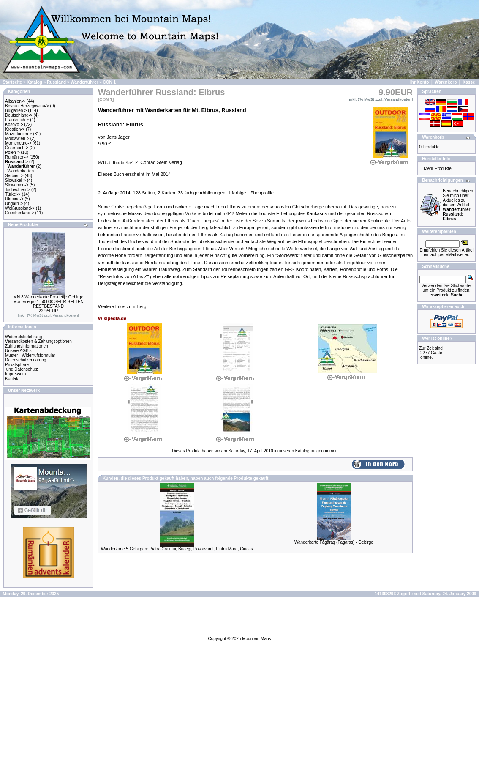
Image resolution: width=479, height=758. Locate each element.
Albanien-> (15, 101)
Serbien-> (14, 175)
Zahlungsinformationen (26, 346)
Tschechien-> (17, 189)
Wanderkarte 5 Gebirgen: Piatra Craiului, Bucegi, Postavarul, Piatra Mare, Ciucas (177, 549)
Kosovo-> (14, 124)
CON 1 (109, 82)
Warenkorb (446, 82)
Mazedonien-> (18, 133)
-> (16, 161)
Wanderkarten (21, 171)
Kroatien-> (14, 129)
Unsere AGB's (18, 350)
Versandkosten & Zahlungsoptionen (38, 341)
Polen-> (12, 152)
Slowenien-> (16, 185)
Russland (56, 82)
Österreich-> (16, 147)
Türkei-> (13, 194)
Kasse (469, 82)
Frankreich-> (17, 120)
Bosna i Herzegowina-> (27, 106)
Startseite (12, 82)
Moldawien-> (17, 138)
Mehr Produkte (438, 168)
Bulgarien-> (16, 110)
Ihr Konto (419, 82)
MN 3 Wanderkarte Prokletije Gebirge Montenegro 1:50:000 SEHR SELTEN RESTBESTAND (48, 302)
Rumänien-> (16, 157)
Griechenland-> (19, 213)
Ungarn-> (14, 203)
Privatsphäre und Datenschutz (21, 367)
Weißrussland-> (20, 208)
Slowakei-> (15, 180)
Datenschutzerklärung (25, 360)
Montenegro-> (18, 143)
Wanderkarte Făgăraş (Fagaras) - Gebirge (333, 542)
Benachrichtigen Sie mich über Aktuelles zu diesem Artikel (458, 205)
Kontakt (12, 378)
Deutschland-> (19, 115)
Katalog (34, 82)
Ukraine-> (14, 199)
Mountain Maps (256, 638)
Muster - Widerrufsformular (30, 355)
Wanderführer (84, 82)
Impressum (15, 374)
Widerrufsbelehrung (23, 336)
